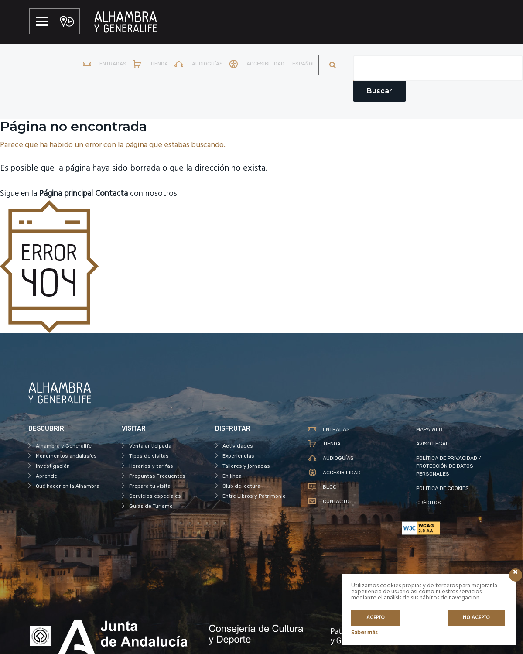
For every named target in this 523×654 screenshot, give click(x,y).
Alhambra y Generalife (64, 446)
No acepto (476, 617)
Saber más (364, 633)
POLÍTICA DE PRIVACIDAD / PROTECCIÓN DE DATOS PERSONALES (448, 466)
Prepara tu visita (150, 486)
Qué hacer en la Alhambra (67, 486)
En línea (232, 476)
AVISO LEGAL (432, 444)
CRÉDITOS (428, 503)
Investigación (53, 466)
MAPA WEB (429, 429)
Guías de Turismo (151, 506)
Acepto (375, 617)
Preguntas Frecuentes (157, 476)
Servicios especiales (155, 496)
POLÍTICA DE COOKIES (442, 488)
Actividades (237, 446)
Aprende (46, 476)
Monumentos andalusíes (66, 456)
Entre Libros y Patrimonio (254, 496)
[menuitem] (300, 65)
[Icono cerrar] (515, 575)
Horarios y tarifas (151, 466)
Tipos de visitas (149, 456)
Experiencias (238, 456)
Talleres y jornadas (246, 466)
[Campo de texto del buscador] (438, 68)
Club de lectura (241, 486)
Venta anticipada (150, 446)
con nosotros (147, 194)
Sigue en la (51, 194)
